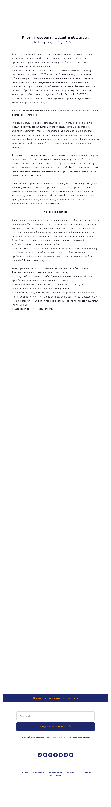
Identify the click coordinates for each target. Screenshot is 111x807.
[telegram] (55, 755)
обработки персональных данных (76, 737)
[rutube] (50, 755)
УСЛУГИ (71, 772)
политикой (57, 737)
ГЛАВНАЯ (24, 772)
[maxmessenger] (71, 755)
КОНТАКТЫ (55, 775)
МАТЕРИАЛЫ (85, 772)
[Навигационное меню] (106, 9)
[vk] (40, 755)
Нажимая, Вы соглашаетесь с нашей (36, 737)
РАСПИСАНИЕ (55, 772)
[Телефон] (66, 755)
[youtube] (45, 755)
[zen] (61, 755)
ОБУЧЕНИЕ (38, 772)
